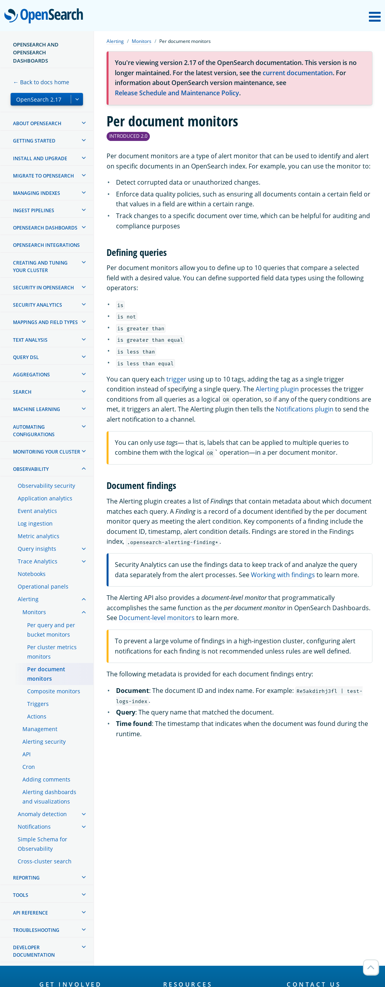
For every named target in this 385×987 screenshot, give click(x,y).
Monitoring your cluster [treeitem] (46, 451)
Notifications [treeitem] (34, 826)
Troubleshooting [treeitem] (36, 930)
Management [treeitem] (39, 729)
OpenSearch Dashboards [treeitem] (45, 227)
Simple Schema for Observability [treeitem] (42, 843)
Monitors (141, 41)
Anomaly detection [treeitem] (42, 814)
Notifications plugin (304, 409)
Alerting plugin (277, 389)
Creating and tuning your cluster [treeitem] (40, 266)
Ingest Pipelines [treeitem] (33, 210)
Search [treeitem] (22, 392)
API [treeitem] (26, 754)
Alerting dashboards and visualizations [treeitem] (49, 796)
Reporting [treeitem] (26, 877)
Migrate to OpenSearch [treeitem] (43, 175)
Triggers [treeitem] (38, 703)
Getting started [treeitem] (34, 140)
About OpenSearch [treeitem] (37, 123)
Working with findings (283, 574)
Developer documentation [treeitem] (34, 951)
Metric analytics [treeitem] (38, 536)
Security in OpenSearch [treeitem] (43, 287)
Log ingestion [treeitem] (35, 523)
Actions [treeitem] (36, 716)
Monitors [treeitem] (34, 612)
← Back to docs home (41, 82)
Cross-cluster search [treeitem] (45, 861)
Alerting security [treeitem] (44, 741)
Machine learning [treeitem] (36, 409)
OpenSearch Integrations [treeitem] (46, 245)
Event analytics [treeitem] (37, 511)
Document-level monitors (157, 617)
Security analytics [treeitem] (37, 305)
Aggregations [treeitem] (31, 374)
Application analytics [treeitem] (45, 498)
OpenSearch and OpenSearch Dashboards (36, 52)
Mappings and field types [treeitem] (45, 322)
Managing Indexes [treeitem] (36, 193)
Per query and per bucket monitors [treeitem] (51, 629)
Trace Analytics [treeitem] (37, 561)
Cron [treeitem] (28, 766)
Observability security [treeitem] (46, 485)
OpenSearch (45, 16)
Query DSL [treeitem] (26, 357)
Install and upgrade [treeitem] (40, 158)
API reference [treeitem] (30, 912)
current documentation (298, 73)
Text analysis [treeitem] (30, 340)
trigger (176, 379)
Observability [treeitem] (31, 469)
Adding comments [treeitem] (46, 779)
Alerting (115, 41)
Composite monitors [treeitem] (53, 691)
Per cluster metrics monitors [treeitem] (52, 651)
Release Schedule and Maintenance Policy (177, 93)
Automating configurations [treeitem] (34, 431)
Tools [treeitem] (20, 895)
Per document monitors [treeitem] (46, 673)
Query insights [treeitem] (37, 548)
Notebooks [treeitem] (32, 574)
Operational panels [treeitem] (43, 586)
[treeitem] (83, 123)
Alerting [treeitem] (28, 599)
